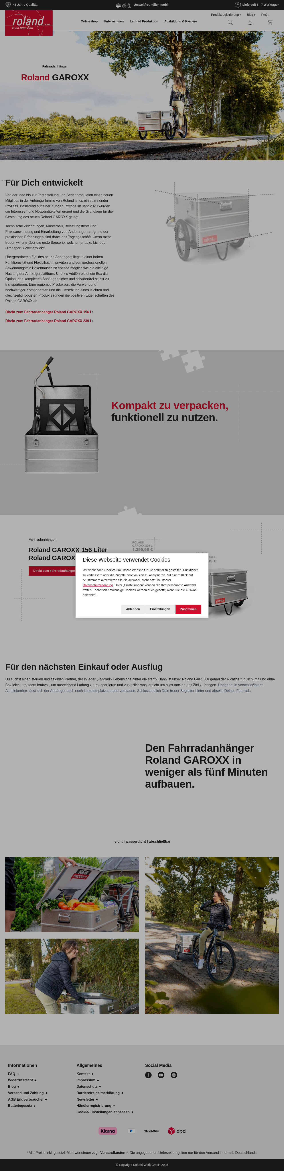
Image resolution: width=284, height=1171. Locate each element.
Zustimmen (188, 609)
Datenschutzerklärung (98, 585)
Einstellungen (160, 609)
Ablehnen (133, 609)
